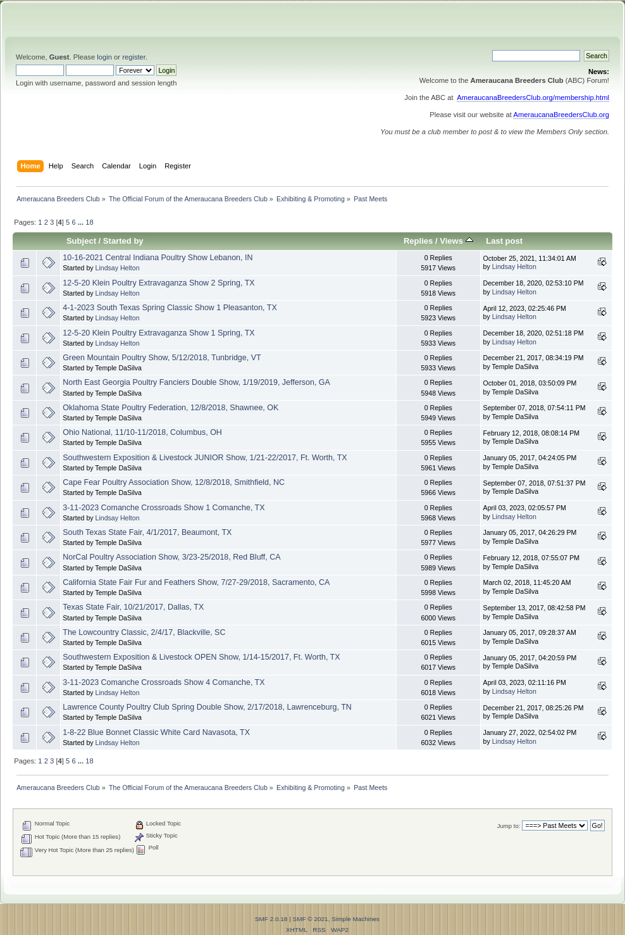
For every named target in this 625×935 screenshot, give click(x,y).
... (81, 222)
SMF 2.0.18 (271, 918)
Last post (504, 241)
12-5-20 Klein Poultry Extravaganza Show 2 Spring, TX (158, 283)
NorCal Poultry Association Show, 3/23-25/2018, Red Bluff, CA (171, 557)
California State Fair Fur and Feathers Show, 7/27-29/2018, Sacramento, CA (196, 582)
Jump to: (509, 825)
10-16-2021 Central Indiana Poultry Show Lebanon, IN (157, 257)
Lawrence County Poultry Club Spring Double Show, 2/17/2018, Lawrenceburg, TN (207, 707)
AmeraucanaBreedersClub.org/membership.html (533, 97)
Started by (123, 241)
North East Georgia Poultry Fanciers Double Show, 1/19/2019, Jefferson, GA (196, 382)
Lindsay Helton (118, 268)
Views (456, 241)
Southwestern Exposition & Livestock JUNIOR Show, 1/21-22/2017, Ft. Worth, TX (205, 457)
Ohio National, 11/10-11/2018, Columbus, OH (142, 432)
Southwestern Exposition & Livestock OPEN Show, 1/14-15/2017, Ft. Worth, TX (201, 657)
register (133, 57)
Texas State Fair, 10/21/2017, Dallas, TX (133, 607)
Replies (418, 241)
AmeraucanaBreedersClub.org (561, 114)
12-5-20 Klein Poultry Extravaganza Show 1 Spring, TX (158, 333)
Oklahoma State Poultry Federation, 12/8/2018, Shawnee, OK (170, 407)
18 (89, 222)
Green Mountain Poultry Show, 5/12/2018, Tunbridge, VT (162, 357)
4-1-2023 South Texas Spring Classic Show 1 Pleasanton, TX (169, 307)
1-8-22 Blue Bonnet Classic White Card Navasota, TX (156, 732)
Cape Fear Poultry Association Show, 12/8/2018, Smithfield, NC (174, 482)
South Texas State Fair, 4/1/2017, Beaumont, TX (147, 532)
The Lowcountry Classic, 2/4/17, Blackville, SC (144, 632)
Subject (81, 241)
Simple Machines (355, 918)
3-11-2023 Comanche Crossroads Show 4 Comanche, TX (163, 682)
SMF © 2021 (310, 918)
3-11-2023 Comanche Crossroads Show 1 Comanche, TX (163, 507)
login (104, 57)
